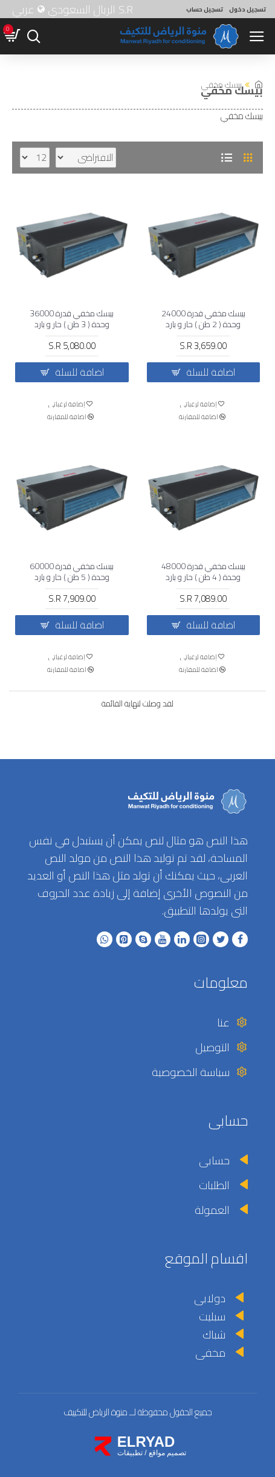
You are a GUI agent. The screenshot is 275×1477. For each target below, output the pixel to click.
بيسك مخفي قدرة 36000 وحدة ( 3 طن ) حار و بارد (72, 319)
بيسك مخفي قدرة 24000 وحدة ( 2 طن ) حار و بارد (203, 319)
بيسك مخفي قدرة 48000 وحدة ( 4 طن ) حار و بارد (203, 571)
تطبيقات (130, 1453)
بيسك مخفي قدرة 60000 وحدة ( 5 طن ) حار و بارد (72, 571)
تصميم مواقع (167, 1453)
